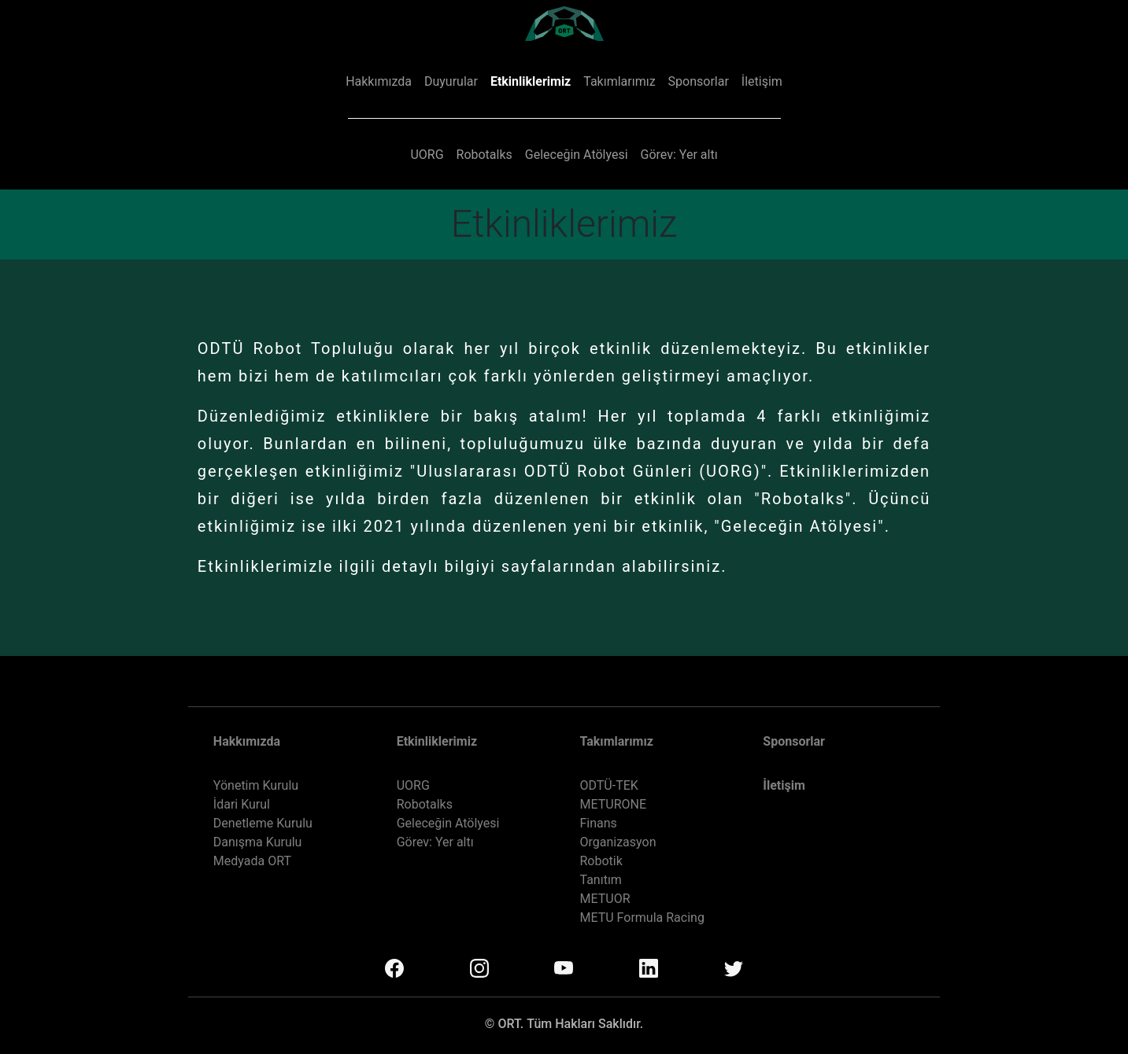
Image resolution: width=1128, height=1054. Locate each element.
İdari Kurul (241, 804)
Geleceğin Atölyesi (576, 154)
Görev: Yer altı (679, 154)
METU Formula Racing (641, 917)
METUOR (604, 898)
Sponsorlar (698, 81)
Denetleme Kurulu (263, 823)
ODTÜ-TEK (608, 785)
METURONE (612, 804)
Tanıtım (600, 879)
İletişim (762, 81)
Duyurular (451, 81)
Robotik (600, 860)
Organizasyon (617, 842)
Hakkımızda (379, 81)
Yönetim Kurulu (255, 785)
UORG (426, 154)
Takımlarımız (619, 81)
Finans (597, 823)
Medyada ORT (252, 860)
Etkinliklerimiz (530, 81)
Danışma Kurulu (257, 842)
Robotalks (484, 154)
